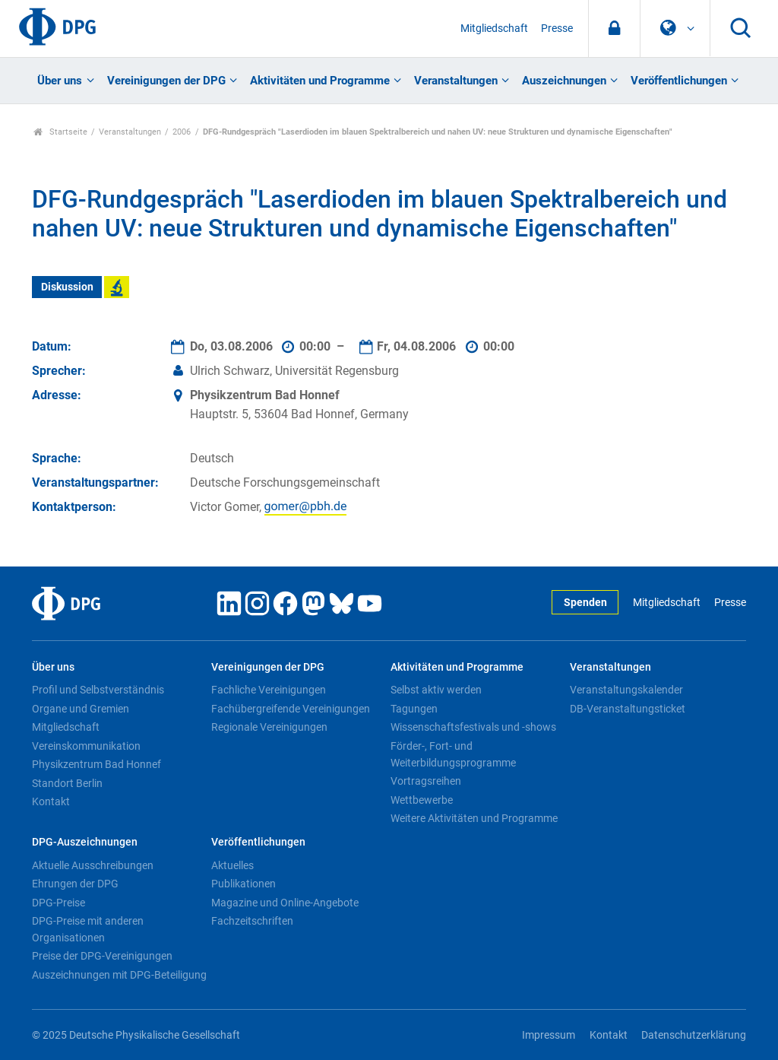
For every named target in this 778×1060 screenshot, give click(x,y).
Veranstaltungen (456, 80)
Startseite (60, 132)
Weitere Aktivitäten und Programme (474, 818)
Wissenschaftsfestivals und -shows (473, 727)
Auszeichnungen (564, 80)
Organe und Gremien (80, 709)
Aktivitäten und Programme (320, 80)
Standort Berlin (67, 783)
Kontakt (51, 801)
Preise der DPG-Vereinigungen (102, 956)
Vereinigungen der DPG (166, 80)
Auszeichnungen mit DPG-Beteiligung (119, 975)
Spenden (585, 602)
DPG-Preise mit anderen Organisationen (88, 929)
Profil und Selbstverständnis (98, 690)
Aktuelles (232, 865)
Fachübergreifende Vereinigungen (290, 709)
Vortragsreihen (426, 781)
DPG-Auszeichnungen (85, 842)
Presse (557, 28)
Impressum (548, 1035)
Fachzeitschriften (252, 921)
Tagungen (414, 709)
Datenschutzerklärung (693, 1035)
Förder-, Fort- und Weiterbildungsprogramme (453, 754)
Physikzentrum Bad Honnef (96, 764)
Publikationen (243, 884)
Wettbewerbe (422, 800)
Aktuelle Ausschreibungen (92, 865)
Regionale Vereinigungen (269, 727)
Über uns (59, 80)
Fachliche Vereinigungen (268, 690)
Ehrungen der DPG (75, 884)
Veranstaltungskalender (626, 690)
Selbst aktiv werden (436, 690)
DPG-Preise (58, 903)
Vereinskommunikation (86, 746)
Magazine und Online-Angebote (285, 903)
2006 (181, 132)
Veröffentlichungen (679, 80)
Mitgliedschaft (494, 28)
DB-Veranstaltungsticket (627, 709)
